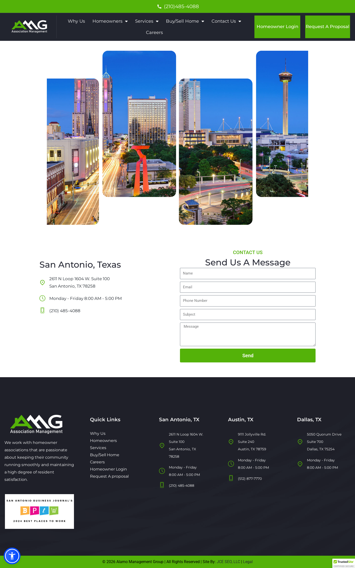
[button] (12, 556)
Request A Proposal (327, 26)
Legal (248, 561)
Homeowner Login (277, 26)
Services (147, 21)
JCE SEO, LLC (228, 561)
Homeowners (110, 21)
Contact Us (226, 21)
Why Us (76, 21)
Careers (154, 32)
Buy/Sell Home (185, 21)
